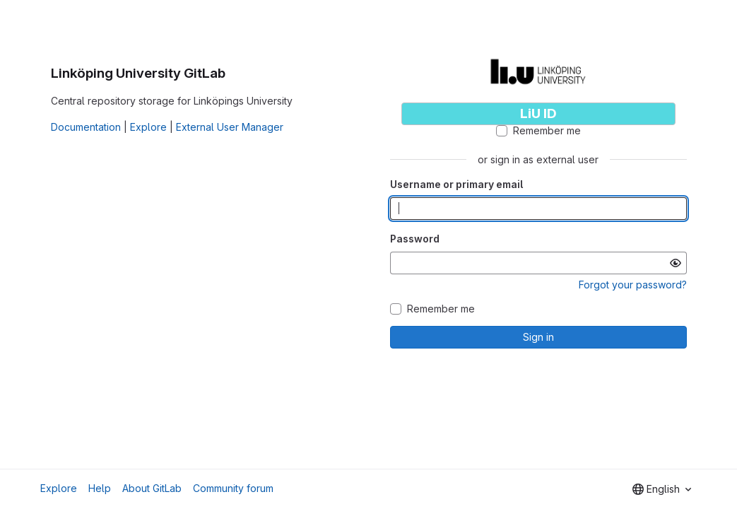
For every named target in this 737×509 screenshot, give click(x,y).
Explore (148, 127)
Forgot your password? (633, 285)
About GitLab (152, 488)
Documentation (86, 127)
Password (415, 239)
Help (99, 488)
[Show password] (675, 263)
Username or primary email (456, 184)
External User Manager (229, 127)
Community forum (233, 488)
